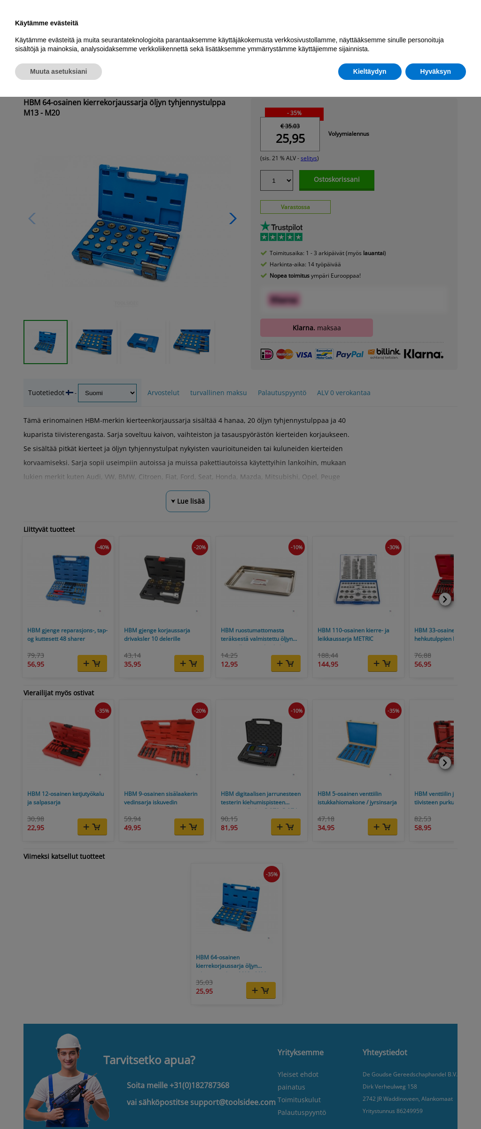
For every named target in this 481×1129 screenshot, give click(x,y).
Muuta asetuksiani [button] (58, 71)
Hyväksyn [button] (435, 71)
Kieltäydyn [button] (370, 71)
